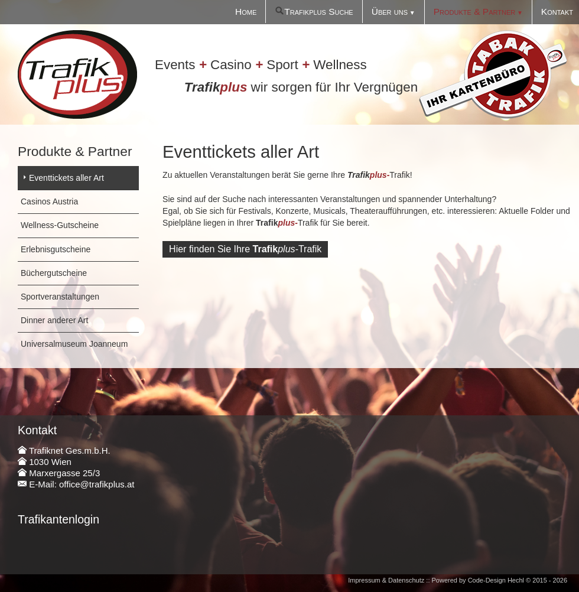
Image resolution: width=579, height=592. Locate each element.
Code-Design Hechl (496, 580)
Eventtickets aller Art (66, 178)
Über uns (390, 11)
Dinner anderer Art (54, 320)
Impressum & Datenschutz (386, 580)
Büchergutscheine (54, 273)
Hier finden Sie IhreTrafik (245, 249)
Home (245, 11)
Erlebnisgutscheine (55, 249)
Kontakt (557, 11)
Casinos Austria (49, 201)
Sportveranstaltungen (60, 296)
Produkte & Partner (474, 11)
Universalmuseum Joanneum (74, 344)
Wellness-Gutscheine (60, 225)
